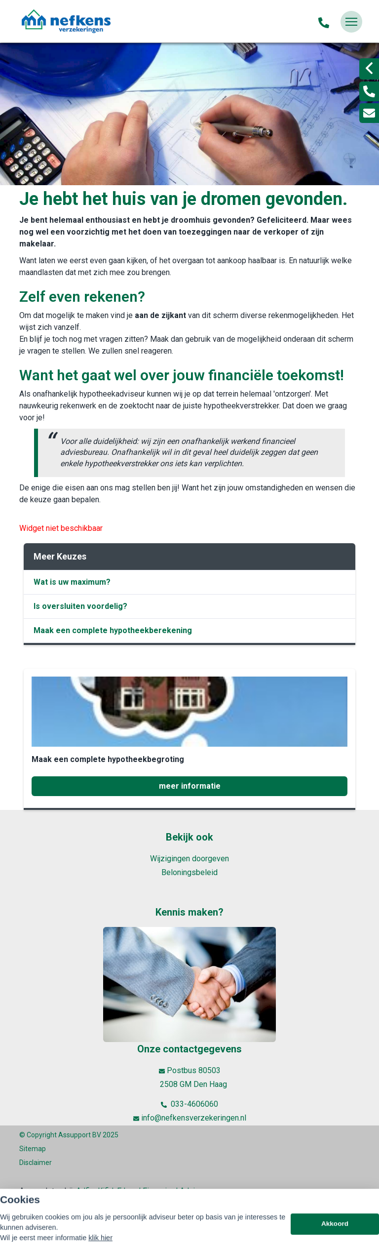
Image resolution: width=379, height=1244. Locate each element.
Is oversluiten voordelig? (80, 606)
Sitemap (32, 1149)
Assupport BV (79, 1135)
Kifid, (107, 1191)
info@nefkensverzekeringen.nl (189, 1118)
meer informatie (190, 786)
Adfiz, (87, 1191)
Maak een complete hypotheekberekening (113, 630)
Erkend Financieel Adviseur (163, 1191)
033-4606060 (189, 1104)
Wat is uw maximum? (72, 582)
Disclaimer (35, 1162)
